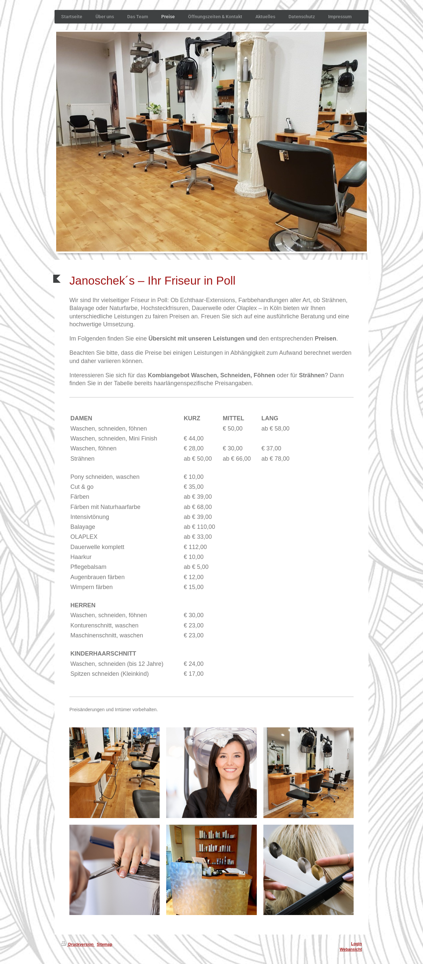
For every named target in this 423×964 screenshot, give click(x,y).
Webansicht (351, 949)
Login (356, 943)
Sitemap (104, 944)
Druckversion (78, 944)
